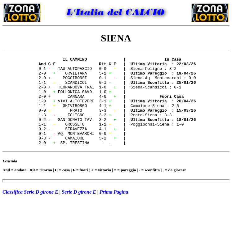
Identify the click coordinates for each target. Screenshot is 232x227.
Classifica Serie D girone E (30, 209)
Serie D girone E (79, 209)
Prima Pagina (114, 209)
